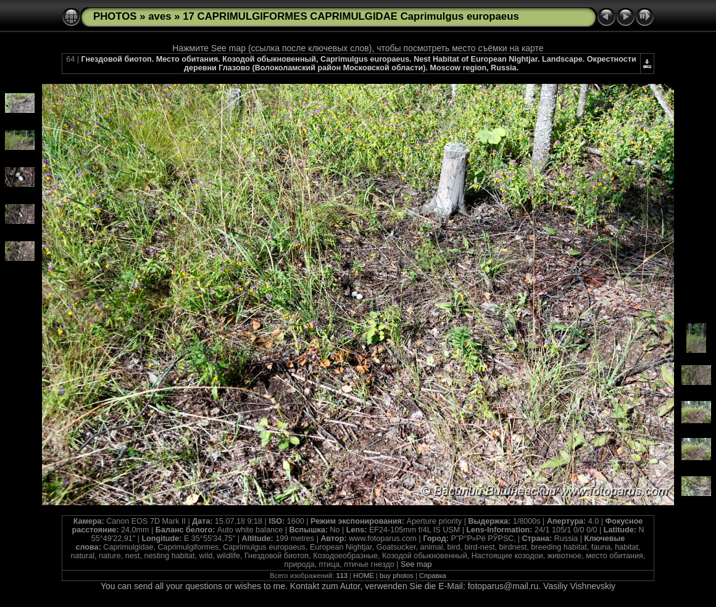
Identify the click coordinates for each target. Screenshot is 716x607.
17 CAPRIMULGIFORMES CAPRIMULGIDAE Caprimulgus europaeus (351, 16)
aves (159, 16)
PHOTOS (115, 16)
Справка (432, 575)
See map (416, 564)
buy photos (397, 575)
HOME (363, 575)
